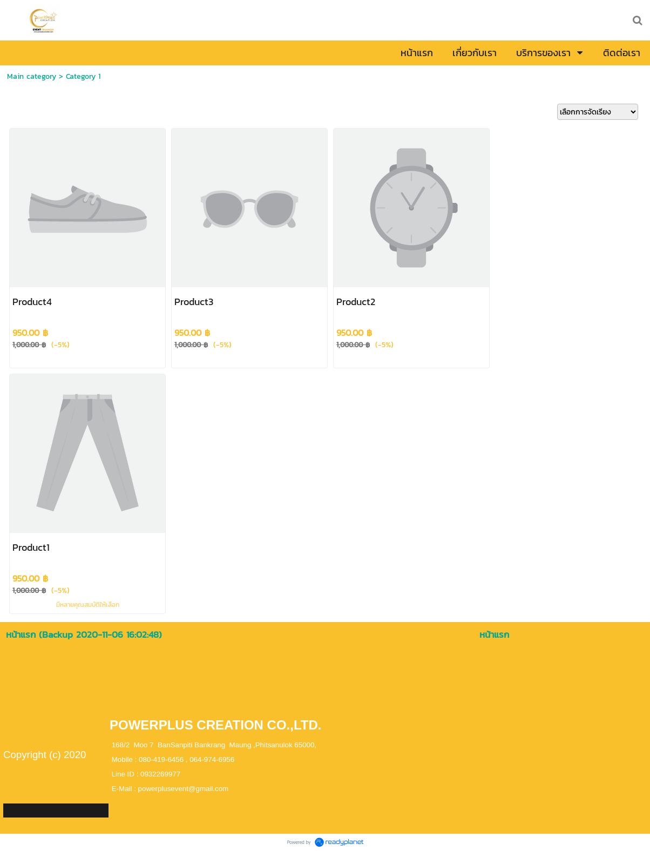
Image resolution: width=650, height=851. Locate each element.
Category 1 (83, 76)
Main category (31, 76)
